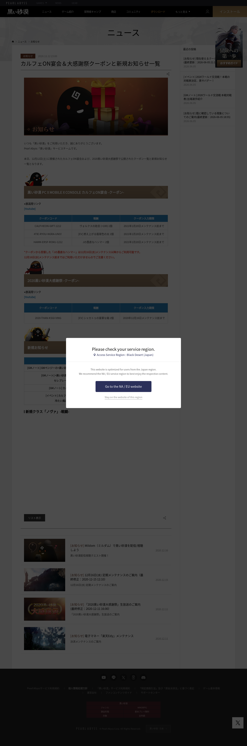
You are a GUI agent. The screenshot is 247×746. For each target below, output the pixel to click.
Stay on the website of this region (123, 397)
